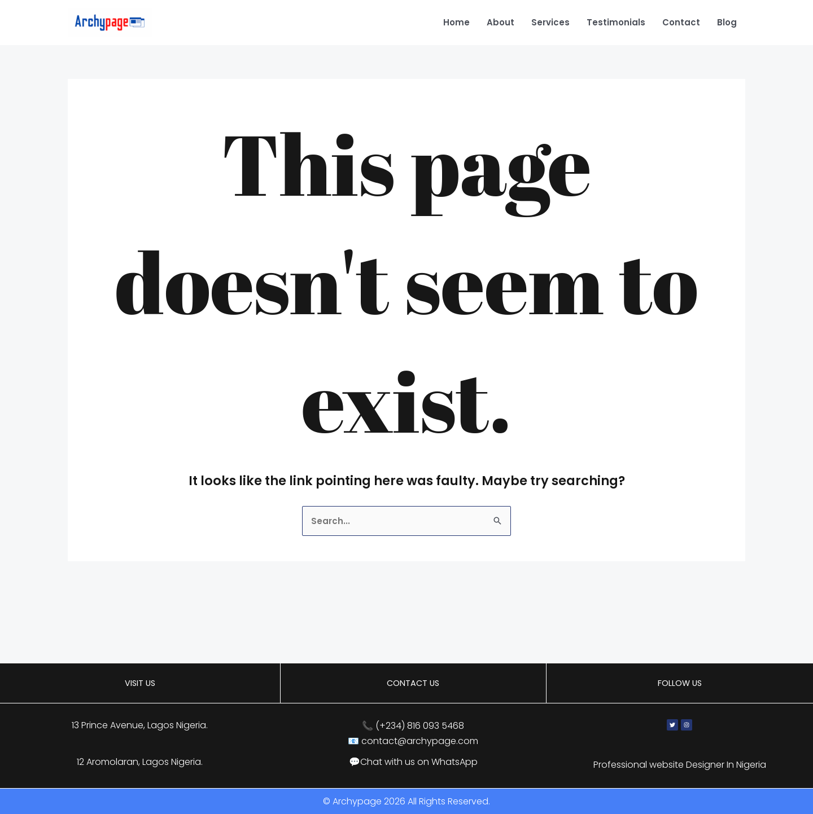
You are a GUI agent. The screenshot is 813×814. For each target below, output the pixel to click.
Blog (727, 22)
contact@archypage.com (419, 740)
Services (550, 22)
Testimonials (616, 22)
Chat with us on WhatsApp (419, 761)
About (500, 22)
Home (456, 22)
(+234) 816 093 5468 (419, 725)
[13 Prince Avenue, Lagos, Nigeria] (406, 629)
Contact (681, 22)
